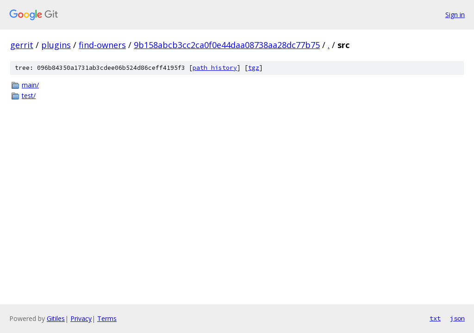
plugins (56, 44)
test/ (29, 95)
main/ (30, 84)
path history (215, 68)
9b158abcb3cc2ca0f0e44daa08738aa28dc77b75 (227, 44)
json (457, 318)
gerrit (21, 44)
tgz (253, 68)
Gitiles (56, 318)
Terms (107, 318)
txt (435, 318)
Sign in (455, 14)
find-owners (102, 44)
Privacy (81, 318)
